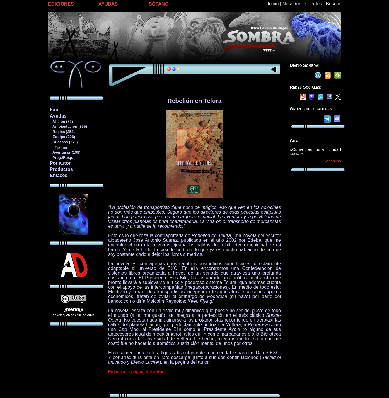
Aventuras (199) (65, 152)
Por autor (60, 163)
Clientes (313, 3)
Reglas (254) (62, 132)
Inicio (273, 3)
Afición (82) (61, 121)
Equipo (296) (62, 137)
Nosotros (291, 3)
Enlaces (58, 175)
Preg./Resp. (61, 157)
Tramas (59, 147)
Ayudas (58, 115)
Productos (61, 169)
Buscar (333, 3)
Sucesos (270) (64, 142)
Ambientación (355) (68, 126)
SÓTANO (158, 3)
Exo (54, 109)
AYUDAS (108, 3)
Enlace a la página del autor (136, 371)
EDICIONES (61, 3)
